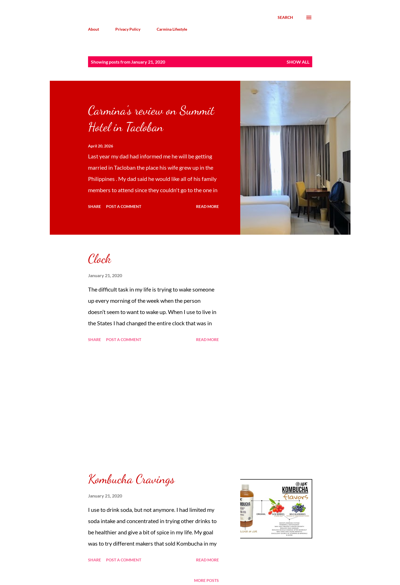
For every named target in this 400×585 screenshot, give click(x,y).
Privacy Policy (127, 29)
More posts (206, 580)
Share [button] (94, 206)
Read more (207, 206)
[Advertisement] (153, 407)
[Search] (285, 17)
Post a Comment (123, 206)
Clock (99, 258)
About (93, 29)
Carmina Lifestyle (172, 29)
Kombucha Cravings (131, 479)
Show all (298, 61)
